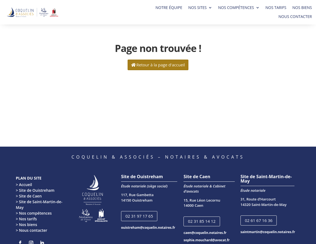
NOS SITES (197, 7)
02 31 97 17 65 (139, 216)
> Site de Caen (29, 196)
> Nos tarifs (26, 218)
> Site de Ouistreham (35, 190)
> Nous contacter (31, 230)
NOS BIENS (302, 7)
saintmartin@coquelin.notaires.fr (267, 232)
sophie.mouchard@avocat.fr (206, 240)
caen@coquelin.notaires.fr (204, 232)
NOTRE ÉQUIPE (168, 7)
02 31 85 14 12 (201, 221)
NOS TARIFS (276, 7)
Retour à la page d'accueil (160, 64)
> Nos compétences (34, 213)
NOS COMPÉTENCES (236, 7)
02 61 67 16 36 (258, 220)
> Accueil (24, 184)
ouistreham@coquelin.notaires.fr (148, 227)
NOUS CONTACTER (295, 16)
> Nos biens (26, 224)
